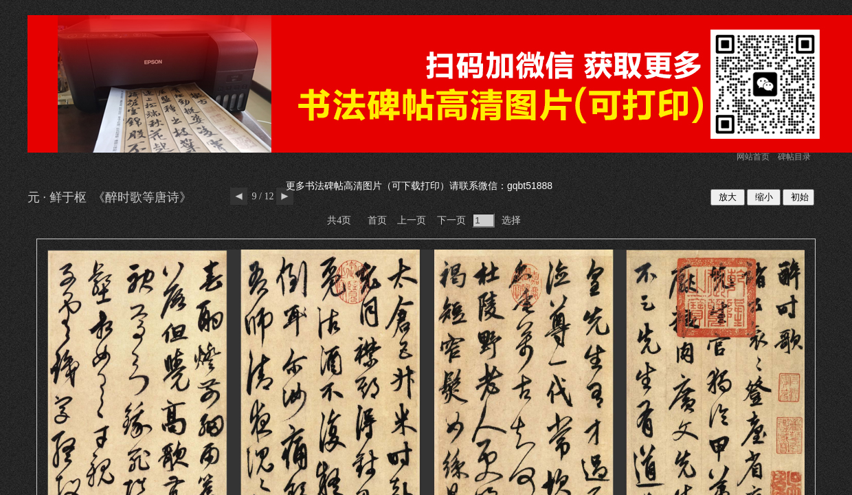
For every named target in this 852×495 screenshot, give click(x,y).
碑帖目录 (794, 157)
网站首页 (753, 157)
